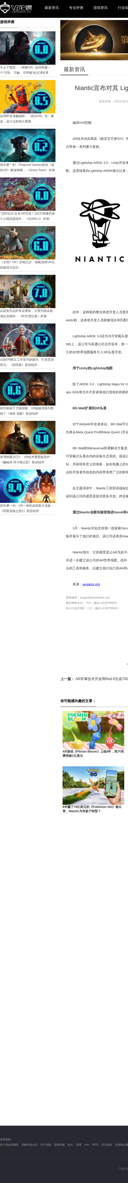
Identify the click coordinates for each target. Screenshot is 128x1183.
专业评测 (76, 8)
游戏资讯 (100, 8)
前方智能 (46, 1144)
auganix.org (91, 584)
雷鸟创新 (106, 1144)
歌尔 (70, 1144)
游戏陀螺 (59, 1144)
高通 (78, 1144)
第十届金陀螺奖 (9, 1144)
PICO (95, 1144)
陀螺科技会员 (29, 1144)
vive (86, 1144)
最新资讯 (52, 8)
